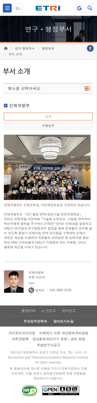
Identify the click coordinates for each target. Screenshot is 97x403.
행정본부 (48, 48)
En (18, 8)
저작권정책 (20, 338)
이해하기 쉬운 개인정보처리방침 (64, 332)
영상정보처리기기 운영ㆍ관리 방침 (59, 338)
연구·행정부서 (25, 48)
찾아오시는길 (63, 321)
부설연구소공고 (48, 344)
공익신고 (69, 310)
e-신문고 (49, 310)
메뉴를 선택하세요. (25, 88)
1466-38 (80, 352)
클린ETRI (28, 310)
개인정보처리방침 (22, 332)
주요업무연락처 (35, 321)
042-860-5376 (60, 290)
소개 (48, 116)
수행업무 (48, 125)
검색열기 (89, 8)
